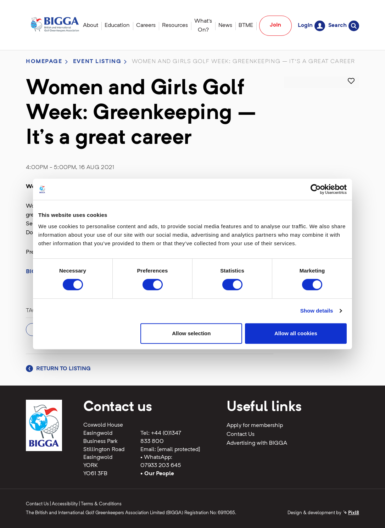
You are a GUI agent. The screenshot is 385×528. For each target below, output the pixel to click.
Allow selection (191, 333)
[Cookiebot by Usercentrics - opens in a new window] (316, 189)
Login (311, 25)
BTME (246, 25)
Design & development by (323, 513)
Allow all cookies (295, 333)
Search (343, 25)
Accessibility (65, 504)
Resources (175, 25)
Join (275, 25)
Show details (316, 311)
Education (117, 25)
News (225, 25)
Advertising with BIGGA (257, 443)
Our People (159, 474)
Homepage (44, 61)
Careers (146, 25)
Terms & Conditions (101, 504)
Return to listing (58, 369)
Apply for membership (255, 425)
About (90, 25)
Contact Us (241, 434)
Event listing (97, 61)
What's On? (203, 25)
